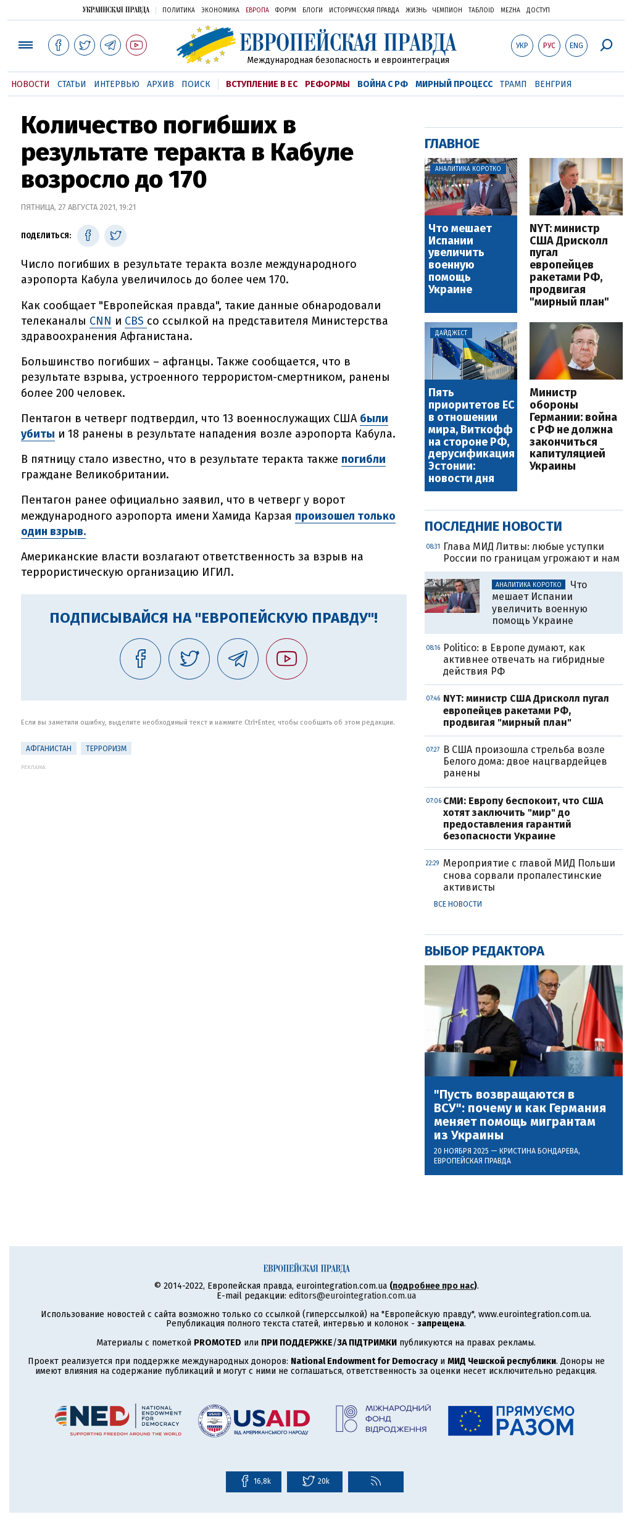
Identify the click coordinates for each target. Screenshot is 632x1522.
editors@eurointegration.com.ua (352, 1296)
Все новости (458, 904)
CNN (100, 321)
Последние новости (493, 526)
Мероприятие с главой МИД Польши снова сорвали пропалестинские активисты (529, 874)
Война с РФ (382, 84)
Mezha (510, 10)
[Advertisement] (214, 856)
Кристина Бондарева (538, 1151)
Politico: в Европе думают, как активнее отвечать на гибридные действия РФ (524, 659)
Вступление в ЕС (261, 84)
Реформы (327, 84)
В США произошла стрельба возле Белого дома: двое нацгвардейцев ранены (525, 761)
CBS (136, 321)
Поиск (195, 84)
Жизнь (415, 10)
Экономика (220, 10)
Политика (178, 10)
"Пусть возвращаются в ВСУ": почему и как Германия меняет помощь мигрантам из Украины (520, 1114)
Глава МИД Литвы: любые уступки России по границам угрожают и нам (531, 552)
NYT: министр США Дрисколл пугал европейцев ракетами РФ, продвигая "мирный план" (569, 266)
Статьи (71, 84)
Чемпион (447, 10)
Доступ (538, 10)
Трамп (513, 84)
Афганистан (49, 748)
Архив (160, 84)
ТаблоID (481, 10)
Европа (257, 10)
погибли (363, 459)
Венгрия (553, 84)
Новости (30, 84)
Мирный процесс (454, 84)
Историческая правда (364, 10)
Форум (285, 10)
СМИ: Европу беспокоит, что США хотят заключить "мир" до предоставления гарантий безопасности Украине (523, 818)
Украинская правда (116, 9)
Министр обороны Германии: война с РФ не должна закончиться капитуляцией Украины (573, 430)
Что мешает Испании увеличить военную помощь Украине (460, 259)
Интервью (116, 84)
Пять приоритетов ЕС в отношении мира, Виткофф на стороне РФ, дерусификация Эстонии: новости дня (471, 435)
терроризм (106, 748)
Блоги (312, 10)
